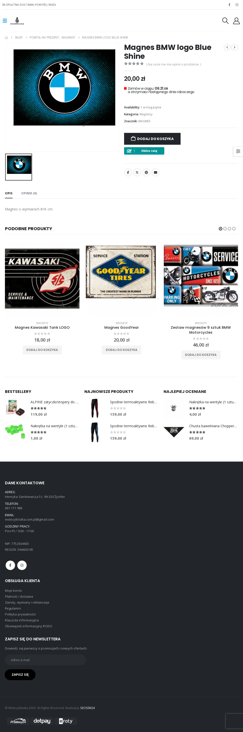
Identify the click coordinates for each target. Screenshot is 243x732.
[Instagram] (237, 4)
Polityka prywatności (20, 614)
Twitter (137, 172)
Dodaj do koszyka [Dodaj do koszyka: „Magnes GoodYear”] (121, 350)
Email (155, 172)
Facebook (128, 172)
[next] (234, 47)
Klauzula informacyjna (22, 620)
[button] (6, 21)
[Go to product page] (15, 408)
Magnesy (146, 114)
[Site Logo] (23, 21)
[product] (42, 280)
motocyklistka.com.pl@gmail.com (29, 519)
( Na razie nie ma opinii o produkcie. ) (173, 64)
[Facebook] (229, 4)
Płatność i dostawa (19, 596)
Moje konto (13, 590)
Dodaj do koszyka (155, 138)
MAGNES (144, 121)
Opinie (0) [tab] (29, 193)
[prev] (227, 47)
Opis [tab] (9, 193)
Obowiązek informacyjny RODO (28, 626)
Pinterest (146, 172)
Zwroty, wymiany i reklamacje (27, 602)
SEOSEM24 (87, 708)
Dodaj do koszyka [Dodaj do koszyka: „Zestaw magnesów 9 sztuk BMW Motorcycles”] (201, 355)
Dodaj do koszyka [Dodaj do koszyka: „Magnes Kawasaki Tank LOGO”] (42, 350)
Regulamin (13, 608)
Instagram (22, 565)
